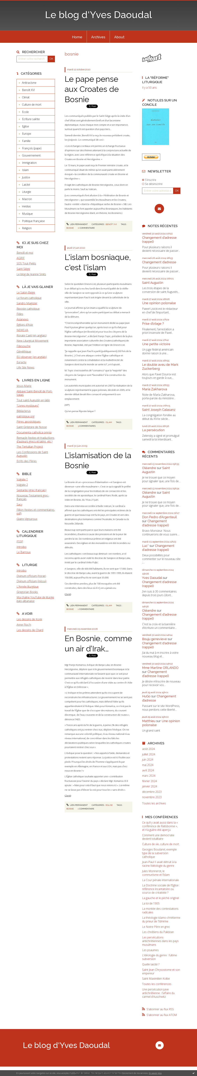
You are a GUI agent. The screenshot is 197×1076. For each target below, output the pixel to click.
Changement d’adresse (159, 262)
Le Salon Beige (26, 292)
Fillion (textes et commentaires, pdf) (36, 511)
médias (26, 206)
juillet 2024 (148, 754)
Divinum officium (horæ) (31, 576)
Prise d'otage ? (153, 323)
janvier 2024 (149, 786)
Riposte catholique (28, 309)
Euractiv (21, 362)
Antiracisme (29, 83)
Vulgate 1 (22, 479)
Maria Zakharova (154, 389)
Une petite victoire (156, 344)
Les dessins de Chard (30, 630)
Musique (27, 214)
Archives (98, 37)
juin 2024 (147, 759)
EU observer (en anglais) (32, 357)
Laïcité (26, 185)
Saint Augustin (152, 282)
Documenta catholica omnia (34, 432)
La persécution (153, 430)
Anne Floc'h (24, 625)
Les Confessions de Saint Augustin (32, 454)
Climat (25, 97)
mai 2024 (147, 765)
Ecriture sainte (31, 119)
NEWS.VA (22, 330)
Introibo (21, 547)
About (119, 37)
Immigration (29, 163)
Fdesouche (24, 346)
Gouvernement (31, 155)
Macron (27, 199)
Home (77, 37)
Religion (27, 228)
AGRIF (21, 258)
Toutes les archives (154, 803)
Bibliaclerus (24, 411)
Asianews (22, 319)
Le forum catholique (29, 298)
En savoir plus (155, 1073)
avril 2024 (148, 770)
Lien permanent (77, 224)
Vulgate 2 (22, 485)
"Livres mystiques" (28, 406)
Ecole (25, 112)
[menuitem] (77, 37)
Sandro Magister (27, 303)
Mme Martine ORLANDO (160, 668)
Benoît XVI (28, 90)
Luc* (145, 546)
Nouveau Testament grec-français (33, 497)
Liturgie (26, 192)
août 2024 (148, 749)
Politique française (33, 221)
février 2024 (149, 781)
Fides (20, 314)
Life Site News (25, 367)
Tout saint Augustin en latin (33, 400)
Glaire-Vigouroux (27, 519)
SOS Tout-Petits (26, 263)
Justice (26, 177)
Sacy (19, 504)
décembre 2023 (152, 792)
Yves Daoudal (152, 578)
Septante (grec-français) (31, 490)
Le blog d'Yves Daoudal (98, 14)
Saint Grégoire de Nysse (32, 427)
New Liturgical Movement (32, 341)
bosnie (70, 228)
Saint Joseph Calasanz (158, 410)
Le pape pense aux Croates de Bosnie (92, 89)
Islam (25, 170)
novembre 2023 (152, 797)
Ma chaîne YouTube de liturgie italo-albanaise (35, 599)
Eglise (25, 126)
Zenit (68, 594)
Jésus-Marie (24, 386)
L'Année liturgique (28, 586)
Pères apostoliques (29, 422)
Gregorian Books (27, 592)
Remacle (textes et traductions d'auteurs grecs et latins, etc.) (35, 439)
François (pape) (31, 148)
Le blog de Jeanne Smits (31, 274)
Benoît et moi (25, 253)
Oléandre (149, 468)
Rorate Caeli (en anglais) (32, 335)
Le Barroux (24, 552)
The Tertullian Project (30, 447)
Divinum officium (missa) (31, 581)
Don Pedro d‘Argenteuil (159, 517)
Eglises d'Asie (25, 325)
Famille (26, 141)
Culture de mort (31, 104)
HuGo (146, 696)
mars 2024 (148, 776)
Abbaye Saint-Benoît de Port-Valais (34, 393)
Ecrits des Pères (27, 461)
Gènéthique (24, 351)
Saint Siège (23, 269)
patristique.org (25, 416)
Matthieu (148, 721)
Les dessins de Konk (29, 619)
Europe (26, 134)
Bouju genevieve (154, 639)
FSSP (20, 541)
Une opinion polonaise (159, 303)
